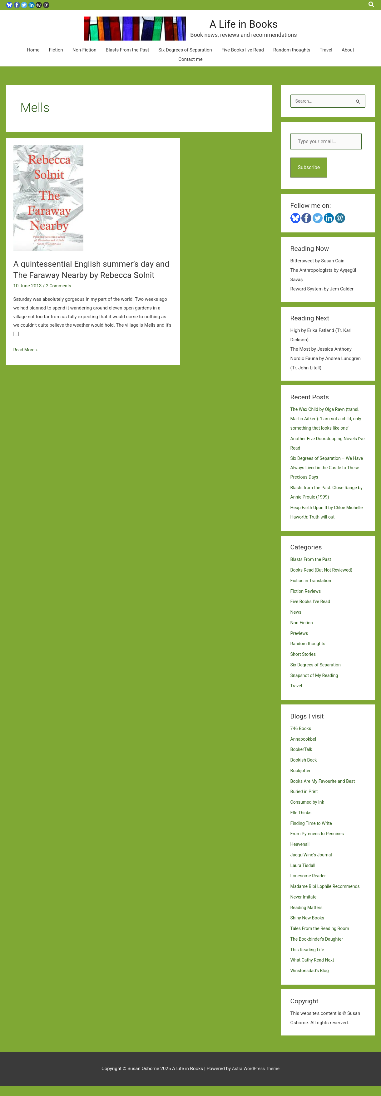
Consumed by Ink (308, 812)
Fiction (56, 59)
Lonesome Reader (309, 886)
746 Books (301, 738)
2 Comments (59, 306)
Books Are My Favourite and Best (324, 791)
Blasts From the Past (127, 59)
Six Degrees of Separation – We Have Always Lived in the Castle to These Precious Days (326, 478)
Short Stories (303, 664)
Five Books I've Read (311, 612)
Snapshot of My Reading (315, 685)
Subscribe (309, 177)
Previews (299, 643)
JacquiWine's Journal (312, 865)
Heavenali (300, 854)
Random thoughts (291, 59)
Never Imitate (304, 907)
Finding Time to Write (312, 833)
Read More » (26, 371)
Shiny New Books (308, 928)
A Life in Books (263, 29)
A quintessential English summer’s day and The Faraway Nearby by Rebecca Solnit (88, 284)
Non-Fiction (84, 59)
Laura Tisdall (303, 875)
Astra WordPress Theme (255, 1079)
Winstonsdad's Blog (310, 981)
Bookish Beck (304, 770)
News (296, 622)
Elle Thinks (301, 823)
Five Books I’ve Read (242, 59)
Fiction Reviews (306, 601)
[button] (372, 4)
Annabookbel (304, 749)
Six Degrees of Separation (185, 59)
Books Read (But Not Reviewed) (323, 580)
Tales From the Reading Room (321, 939)
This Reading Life (308, 959)
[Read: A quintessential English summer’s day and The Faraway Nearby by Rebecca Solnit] (48, 207)
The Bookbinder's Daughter (318, 949)
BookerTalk (302, 759)
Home (33, 59)
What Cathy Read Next (313, 970)
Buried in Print (305, 802)
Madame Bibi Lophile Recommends (327, 896)
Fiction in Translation (312, 590)
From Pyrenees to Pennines (318, 844)
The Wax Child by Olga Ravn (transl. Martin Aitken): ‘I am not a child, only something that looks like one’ (327, 428)
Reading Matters (307, 917)
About (348, 59)
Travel (326, 59)
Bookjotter (301, 780)
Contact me (190, 69)
